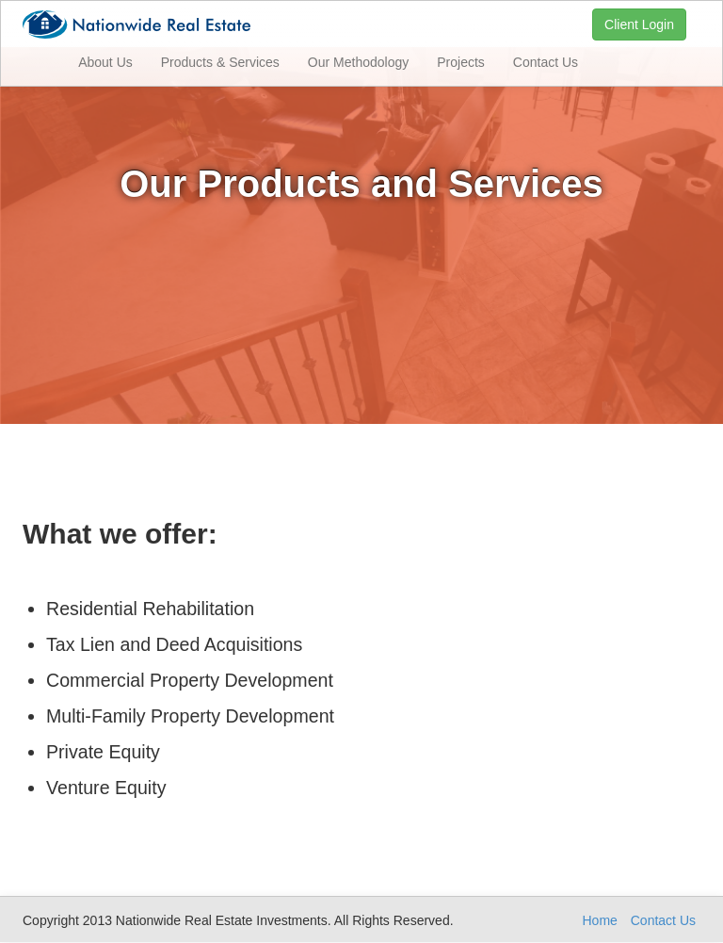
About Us (105, 62)
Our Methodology (358, 62)
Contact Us (545, 62)
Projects (461, 62)
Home (600, 920)
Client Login (639, 24)
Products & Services (220, 62)
